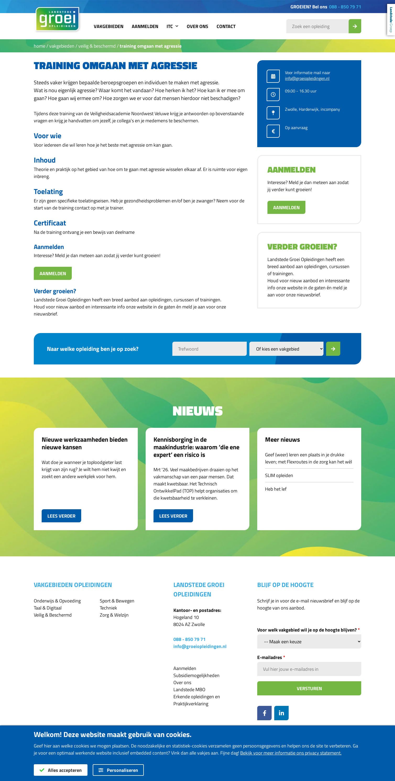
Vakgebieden (108, 26)
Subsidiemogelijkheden (196, 675)
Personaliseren (118, 770)
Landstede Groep (391, 19)
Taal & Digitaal (48, 607)
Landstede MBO (189, 689)
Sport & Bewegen (117, 600)
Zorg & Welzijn (114, 614)
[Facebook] (264, 713)
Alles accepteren (61, 770)
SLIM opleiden (279, 475)
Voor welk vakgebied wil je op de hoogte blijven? (308, 629)
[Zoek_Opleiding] (355, 26)
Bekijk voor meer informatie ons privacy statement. (291, 752)
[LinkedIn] (281, 713)
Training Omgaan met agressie (151, 45)
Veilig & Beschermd (97, 45)
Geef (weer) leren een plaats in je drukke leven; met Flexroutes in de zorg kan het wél (308, 458)
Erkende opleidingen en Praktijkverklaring (196, 700)
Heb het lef (276, 488)
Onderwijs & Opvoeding (57, 600)
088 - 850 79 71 (345, 6)
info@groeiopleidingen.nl (307, 78)
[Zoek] (333, 349)
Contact (226, 26)
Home (39, 45)
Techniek (108, 607)
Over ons (197, 26)
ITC (172, 26)
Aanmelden (145, 26)
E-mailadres (271, 657)
